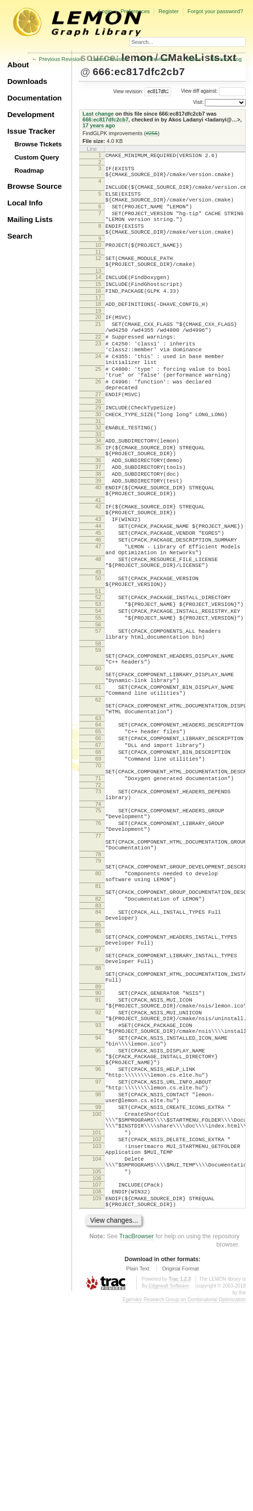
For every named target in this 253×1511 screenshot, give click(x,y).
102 (96, 1332)
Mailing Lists (30, 219)
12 (98, 277)
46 (98, 611)
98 (98, 1277)
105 (96, 1372)
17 (98, 324)
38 (98, 532)
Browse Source (34, 186)
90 (98, 1152)
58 (98, 734)
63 (98, 825)
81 (98, 1025)
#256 (152, 133)
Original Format (180, 1476)
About (18, 64)
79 (98, 994)
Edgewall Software (168, 1493)
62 (98, 802)
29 (98, 454)
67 (98, 856)
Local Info (25, 203)
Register (169, 11)
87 (98, 1100)
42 (98, 571)
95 (98, 1223)
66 (98, 848)
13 (98, 293)
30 (98, 462)
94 (98, 1207)
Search (19, 236)
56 (98, 712)
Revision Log (226, 59)
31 (98, 471)
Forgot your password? (215, 11)
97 (98, 1262)
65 (98, 840)
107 (96, 1387)
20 (98, 345)
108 (96, 1395)
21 (98, 353)
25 (98, 408)
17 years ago (99, 125)
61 (98, 786)
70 (98, 881)
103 (96, 1341)
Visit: (198, 102)
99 (98, 1293)
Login (104, 11)
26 (98, 424)
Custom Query (37, 157)
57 (98, 719)
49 (98, 651)
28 (98, 448)
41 (98, 564)
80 (98, 1009)
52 (98, 679)
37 (98, 524)
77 (98, 964)
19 (98, 339)
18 (98, 330)
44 (98, 595)
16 (98, 316)
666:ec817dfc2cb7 (138, 71)
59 (98, 741)
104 (96, 1356)
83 (98, 1049)
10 (98, 262)
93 (98, 1192)
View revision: (128, 91)
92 (98, 1176)
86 (98, 1077)
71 (98, 897)
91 (98, 1161)
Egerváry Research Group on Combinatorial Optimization (184, 1507)
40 (98, 549)
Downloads (27, 81)
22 (98, 369)
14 (98, 299)
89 (98, 1146)
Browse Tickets (38, 144)
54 (98, 696)
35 (98, 500)
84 (98, 1055)
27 (98, 440)
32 (98, 477)
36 (98, 516)
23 (98, 377)
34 (98, 492)
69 (98, 873)
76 (98, 949)
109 (96, 1403)
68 (98, 864)
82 (98, 1041)
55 (98, 704)
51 (98, 673)
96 (98, 1246)
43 (98, 586)
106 (96, 1380)
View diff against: (213, 91)
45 (98, 603)
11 (98, 271)
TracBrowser (136, 1444)
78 (98, 987)
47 (98, 620)
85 (98, 1071)
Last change (98, 114)
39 (98, 541)
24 (98, 393)
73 (98, 911)
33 (98, 485)
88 (98, 1123)
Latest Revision (109, 59)
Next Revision (153, 59)
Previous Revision (61, 59)
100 (96, 1301)
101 (96, 1324)
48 (98, 635)
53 (98, 687)
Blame (193, 59)
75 (98, 933)
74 (98, 927)
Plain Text (137, 1476)
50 (98, 657)
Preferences (135, 11)
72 (98, 905)
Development (30, 114)
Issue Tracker (31, 131)
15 (98, 307)
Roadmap (29, 170)
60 (98, 763)
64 (98, 831)
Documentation (34, 98)
